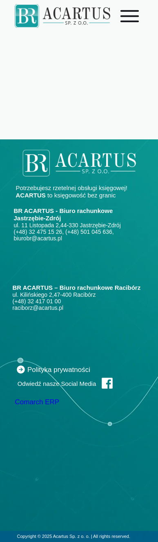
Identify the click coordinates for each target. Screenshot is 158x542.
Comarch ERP (37, 402)
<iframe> (71, 261)
